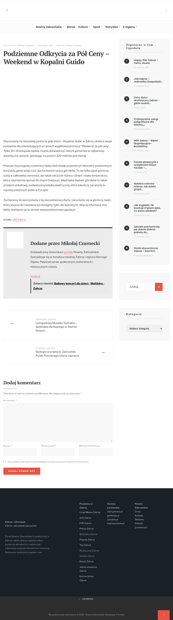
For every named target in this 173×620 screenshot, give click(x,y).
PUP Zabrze (86, 523)
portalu (68, 252)
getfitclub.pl (113, 515)
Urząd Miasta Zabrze (90, 512)
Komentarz (10, 400)
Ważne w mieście (74, 45)
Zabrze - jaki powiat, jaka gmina (20, 525)
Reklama (139, 519)
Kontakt (139, 515)
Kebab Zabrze (87, 561)
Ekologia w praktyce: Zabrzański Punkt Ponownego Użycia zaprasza (57, 352)
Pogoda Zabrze (87, 539)
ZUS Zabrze (85, 517)
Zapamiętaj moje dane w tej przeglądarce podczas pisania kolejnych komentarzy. (48, 461)
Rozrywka (111, 27)
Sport (96, 27)
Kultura (83, 27)
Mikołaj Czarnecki (26, 45)
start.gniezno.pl (115, 511)
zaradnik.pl (112, 519)
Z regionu (129, 27)
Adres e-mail (48, 445)
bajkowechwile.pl (115, 523)
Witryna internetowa (89, 445)
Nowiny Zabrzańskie (49, 27)
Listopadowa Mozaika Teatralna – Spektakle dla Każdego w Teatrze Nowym (56, 325)
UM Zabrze (19, 219)
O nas (138, 511)
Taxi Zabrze (85, 545)
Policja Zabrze (87, 528)
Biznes (71, 27)
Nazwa (7, 445)
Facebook (35, 276)
